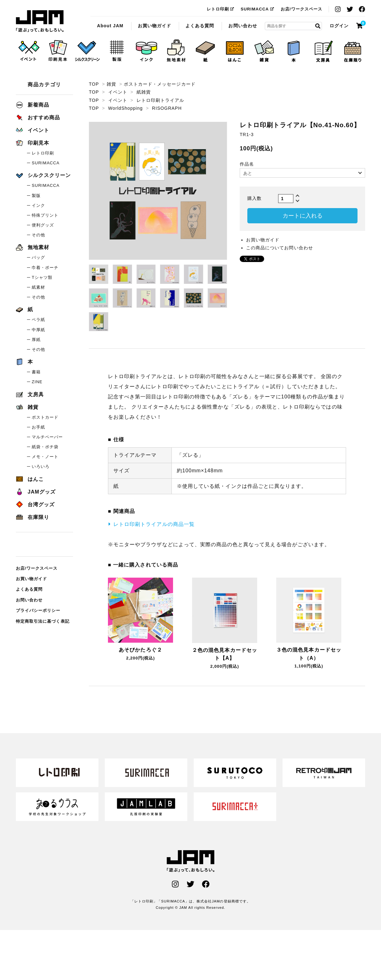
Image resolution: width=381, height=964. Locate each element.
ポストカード (45, 417)
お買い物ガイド (154, 25)
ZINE (37, 381)
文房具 (30, 394)
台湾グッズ (35, 504)
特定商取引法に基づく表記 (43, 621)
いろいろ (41, 466)
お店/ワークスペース (301, 9)
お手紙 (38, 427)
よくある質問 (199, 25)
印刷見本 (32, 143)
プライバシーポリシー (38, 610)
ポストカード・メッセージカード (160, 84)
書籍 (36, 372)
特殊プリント (45, 215)
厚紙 (36, 339)
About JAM (110, 25)
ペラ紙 (38, 319)
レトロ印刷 (220, 9)
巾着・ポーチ (45, 267)
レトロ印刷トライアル (160, 100)
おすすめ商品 (38, 117)
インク (38, 205)
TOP (94, 84)
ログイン (339, 25)
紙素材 (38, 287)
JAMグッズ (36, 492)
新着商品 (32, 105)
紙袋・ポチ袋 (45, 446)
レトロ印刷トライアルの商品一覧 (154, 524)
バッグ (38, 257)
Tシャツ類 (42, 277)
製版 (36, 195)
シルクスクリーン (43, 175)
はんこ (30, 479)
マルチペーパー (47, 437)
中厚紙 (38, 329)
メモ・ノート (45, 456)
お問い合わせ (242, 25)
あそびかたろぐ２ (140, 650)
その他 (38, 235)
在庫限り (32, 517)
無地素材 (32, 247)
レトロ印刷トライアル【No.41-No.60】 (40, 21)
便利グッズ (43, 225)
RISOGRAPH (167, 108)
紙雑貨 (144, 92)
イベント (117, 92)
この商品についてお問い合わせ (279, 247)
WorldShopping (125, 108)
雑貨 (111, 84)
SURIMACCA (257, 9)
